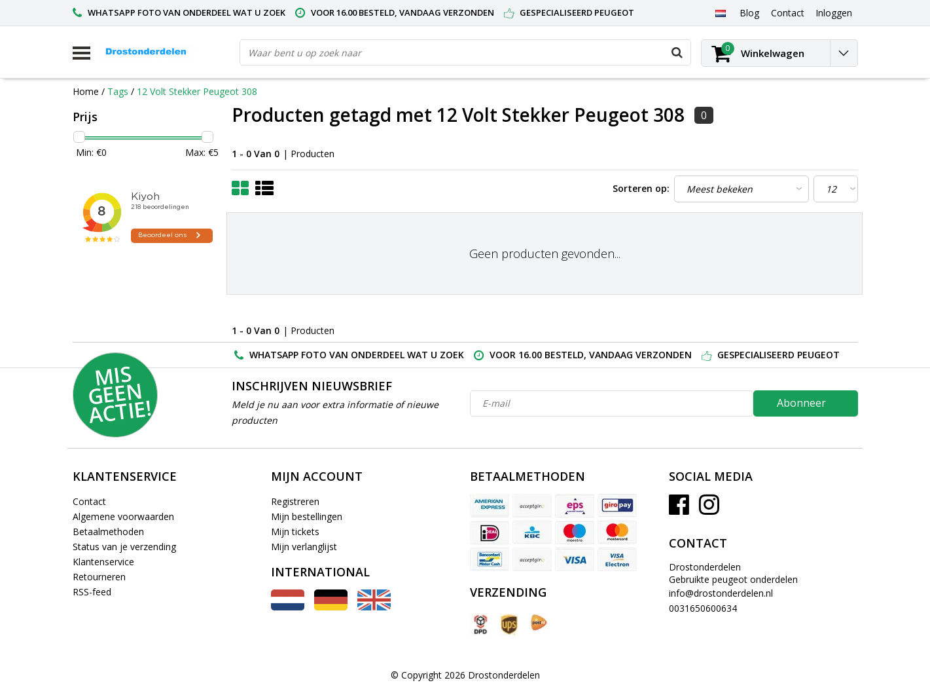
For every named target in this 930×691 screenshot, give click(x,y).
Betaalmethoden (108, 531)
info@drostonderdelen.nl (721, 593)
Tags (117, 91)
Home (86, 91)
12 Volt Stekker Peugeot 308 (197, 91)
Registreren (295, 501)
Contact (89, 501)
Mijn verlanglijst (304, 546)
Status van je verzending (124, 546)
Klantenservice (103, 561)
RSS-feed (92, 592)
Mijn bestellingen (306, 516)
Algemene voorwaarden (123, 516)
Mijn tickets (295, 531)
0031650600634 (703, 608)
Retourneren (99, 576)
